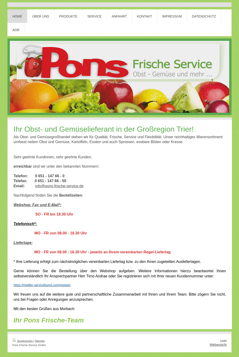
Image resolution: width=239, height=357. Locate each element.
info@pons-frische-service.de (59, 186)
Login (223, 340)
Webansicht (218, 344)
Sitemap (40, 340)
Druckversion (22, 340)
